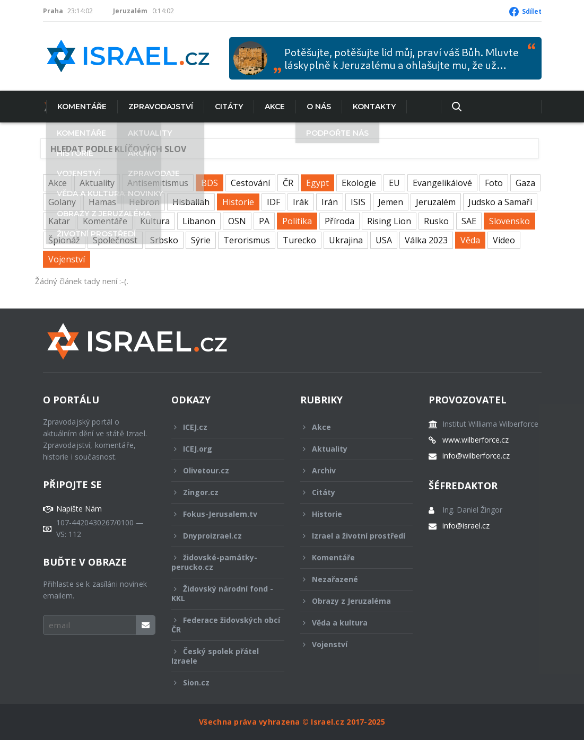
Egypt (317, 183)
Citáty (226, 106)
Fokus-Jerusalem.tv (220, 514)
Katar (59, 221)
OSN (237, 221)
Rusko (436, 221)
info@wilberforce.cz (476, 456)
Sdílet (532, 11)
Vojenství (66, 259)
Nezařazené (349, 579)
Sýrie (201, 240)
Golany (62, 202)
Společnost (115, 240)
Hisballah (191, 202)
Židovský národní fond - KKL (222, 593)
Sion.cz (220, 682)
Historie (238, 202)
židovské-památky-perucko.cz (220, 562)
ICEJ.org (220, 449)
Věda (470, 240)
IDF (273, 202)
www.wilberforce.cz (475, 440)
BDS (209, 183)
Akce (272, 106)
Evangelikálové (442, 183)
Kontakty (371, 106)
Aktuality (97, 183)
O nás (315, 106)
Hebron (144, 202)
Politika (297, 221)
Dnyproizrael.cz (220, 536)
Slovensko (509, 221)
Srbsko (164, 240)
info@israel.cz (466, 526)
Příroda (339, 221)
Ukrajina (346, 240)
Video (504, 240)
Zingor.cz (220, 492)
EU (394, 183)
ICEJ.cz (220, 427)
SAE (468, 221)
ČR (288, 183)
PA (264, 221)
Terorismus (246, 240)
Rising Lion (389, 221)
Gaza (525, 183)
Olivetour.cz (220, 470)
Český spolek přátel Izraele (220, 656)
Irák (301, 202)
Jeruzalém (436, 202)
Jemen (390, 202)
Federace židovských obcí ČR (225, 625)
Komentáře (78, 106)
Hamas (102, 202)
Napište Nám (79, 509)
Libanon (198, 221)
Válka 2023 (426, 240)
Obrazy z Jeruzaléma (349, 601)
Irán (329, 202)
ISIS (358, 202)
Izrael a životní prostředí (352, 539)
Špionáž (64, 240)
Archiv (349, 470)
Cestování (250, 183)
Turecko (299, 240)
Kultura (155, 221)
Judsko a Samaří (500, 202)
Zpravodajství (157, 106)
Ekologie (359, 183)
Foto (494, 183)
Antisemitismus (157, 183)
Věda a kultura (349, 623)
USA (384, 240)
